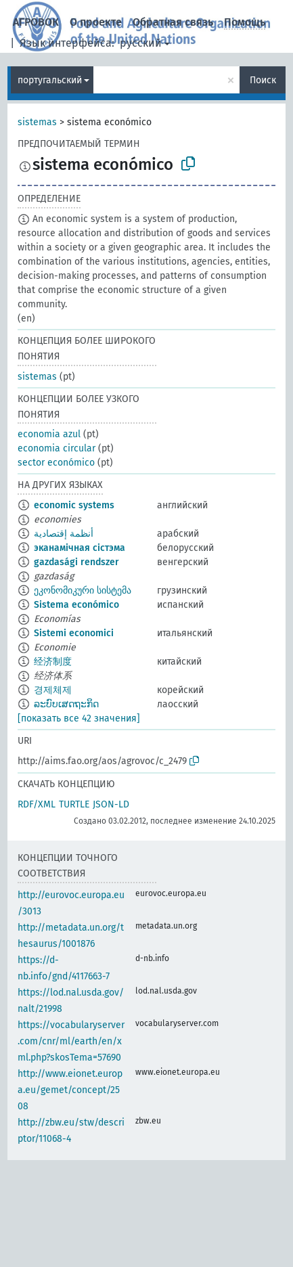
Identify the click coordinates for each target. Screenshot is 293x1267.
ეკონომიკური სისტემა (82, 590)
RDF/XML (36, 804)
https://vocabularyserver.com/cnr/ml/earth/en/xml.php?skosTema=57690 (71, 1041)
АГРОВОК (36, 22)
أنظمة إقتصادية (63, 533)
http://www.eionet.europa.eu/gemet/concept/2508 (70, 1090)
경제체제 (53, 690)
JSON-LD (111, 804)
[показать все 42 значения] (79, 718)
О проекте (96, 22)
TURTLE (74, 804)
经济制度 (53, 661)
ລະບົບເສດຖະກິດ (66, 704)
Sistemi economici (74, 633)
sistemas (37, 122)
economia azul (49, 434)
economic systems (74, 505)
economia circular (56, 448)
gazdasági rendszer (76, 562)
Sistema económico (76, 604)
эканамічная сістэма (79, 548)
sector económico (56, 462)
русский (141, 43)
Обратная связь (173, 22)
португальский (50, 80)
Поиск (263, 80)
